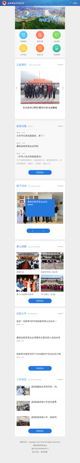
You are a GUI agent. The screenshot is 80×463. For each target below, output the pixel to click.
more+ (60, 64)
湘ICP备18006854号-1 (40, 449)
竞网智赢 (44, 452)
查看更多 (40, 172)
